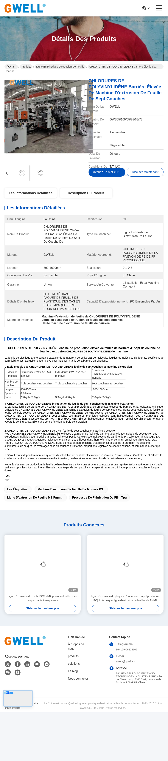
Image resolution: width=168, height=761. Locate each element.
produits (73, 656)
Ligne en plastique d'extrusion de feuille (60, 66)
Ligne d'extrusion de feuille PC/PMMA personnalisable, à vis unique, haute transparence (42, 598)
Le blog (73, 671)
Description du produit (86, 193)
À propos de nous (76, 646)
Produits (26, 66)
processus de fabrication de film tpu (99, 497)
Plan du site (31, 703)
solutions (74, 663)
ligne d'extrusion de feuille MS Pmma (34, 497)
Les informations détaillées (30, 193)
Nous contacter (78, 678)
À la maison (10, 67)
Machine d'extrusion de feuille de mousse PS (70, 489)
